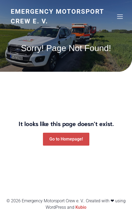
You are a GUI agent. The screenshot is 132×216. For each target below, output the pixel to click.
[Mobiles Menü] (120, 16)
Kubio (80, 207)
